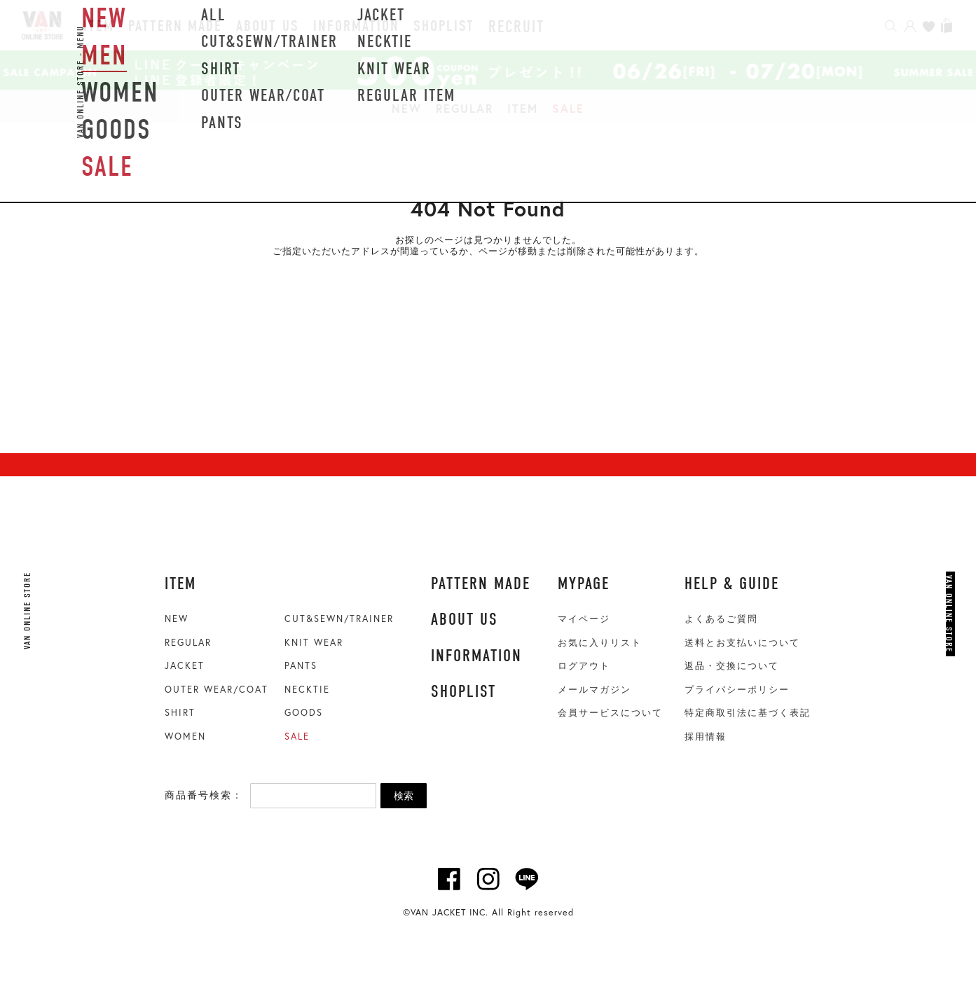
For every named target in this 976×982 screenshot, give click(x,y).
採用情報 (706, 736)
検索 (403, 795)
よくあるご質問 (721, 619)
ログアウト (584, 666)
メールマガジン (594, 689)
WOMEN (185, 736)
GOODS (303, 713)
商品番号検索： (204, 795)
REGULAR (464, 108)
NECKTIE (307, 690)
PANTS (300, 666)
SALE (568, 108)
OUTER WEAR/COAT (216, 690)
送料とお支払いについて (742, 642)
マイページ (584, 619)
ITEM (522, 108)
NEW (407, 108)
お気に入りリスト (600, 642)
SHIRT (180, 713)
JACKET (185, 666)
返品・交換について (732, 666)
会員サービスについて (610, 712)
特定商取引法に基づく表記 (748, 712)
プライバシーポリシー (737, 689)
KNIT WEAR (313, 643)
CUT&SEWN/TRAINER (339, 619)
